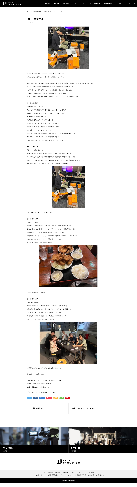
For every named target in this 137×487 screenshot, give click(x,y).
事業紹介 (56, 3)
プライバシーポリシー (67, 479)
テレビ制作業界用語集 (52, 479)
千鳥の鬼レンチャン (33, 392)
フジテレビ (51, 392)
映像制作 (44, 392)
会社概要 (65, 3)
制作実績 (47, 3)
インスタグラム (120, 3)
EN (129, 3)
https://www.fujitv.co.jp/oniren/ (42, 383)
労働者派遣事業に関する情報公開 (84, 479)
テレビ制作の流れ (38, 479)
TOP (44, 476)
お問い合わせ (107, 3)
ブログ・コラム (86, 3)
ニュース (75, 3)
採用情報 (97, 3)
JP (134, 3)
